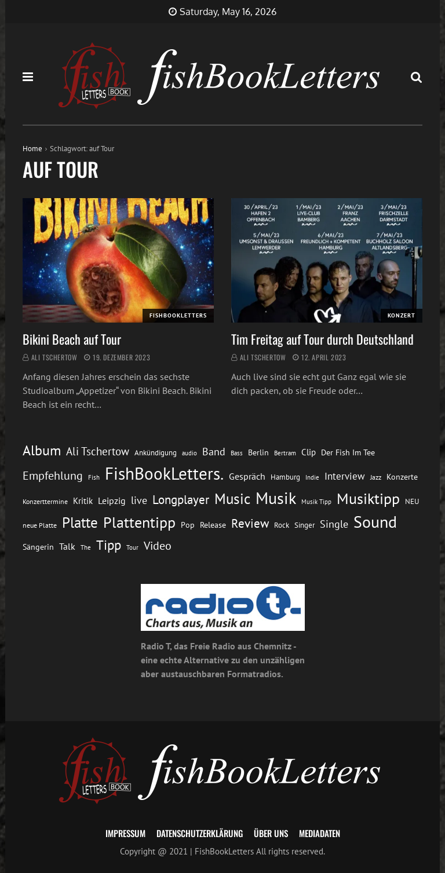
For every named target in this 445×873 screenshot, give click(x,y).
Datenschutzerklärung (199, 833)
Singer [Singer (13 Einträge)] (304, 525)
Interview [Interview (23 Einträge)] (344, 476)
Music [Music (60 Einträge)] (232, 499)
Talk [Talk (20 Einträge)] (67, 546)
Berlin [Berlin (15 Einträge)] (258, 452)
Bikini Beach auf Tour (72, 339)
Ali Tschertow (54, 357)
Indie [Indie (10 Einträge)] (312, 477)
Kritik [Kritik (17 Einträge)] (83, 500)
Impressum (125, 833)
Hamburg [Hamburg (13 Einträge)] (285, 477)
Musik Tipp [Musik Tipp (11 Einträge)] (316, 501)
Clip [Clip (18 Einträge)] (308, 452)
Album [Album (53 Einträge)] (42, 450)
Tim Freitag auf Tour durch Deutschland (322, 339)
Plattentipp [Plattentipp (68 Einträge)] (139, 522)
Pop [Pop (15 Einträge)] (188, 525)
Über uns (271, 833)
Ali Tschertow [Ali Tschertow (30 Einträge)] (97, 451)
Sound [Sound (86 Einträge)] (375, 522)
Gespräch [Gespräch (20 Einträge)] (247, 476)
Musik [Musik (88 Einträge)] (276, 498)
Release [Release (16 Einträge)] (213, 525)
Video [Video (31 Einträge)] (158, 545)
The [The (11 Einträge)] (86, 547)
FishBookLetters (178, 315)
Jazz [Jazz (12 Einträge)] (375, 477)
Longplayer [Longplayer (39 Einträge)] (180, 499)
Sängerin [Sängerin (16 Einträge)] (38, 547)
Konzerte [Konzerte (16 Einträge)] (402, 477)
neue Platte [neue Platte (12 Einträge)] (40, 525)
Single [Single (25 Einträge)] (334, 524)
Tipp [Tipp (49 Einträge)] (108, 544)
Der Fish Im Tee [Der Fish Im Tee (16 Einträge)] (348, 452)
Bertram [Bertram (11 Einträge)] (285, 452)
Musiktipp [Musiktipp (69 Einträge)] (368, 498)
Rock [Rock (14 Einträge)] (281, 525)
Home (32, 149)
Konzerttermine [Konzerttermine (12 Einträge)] (45, 501)
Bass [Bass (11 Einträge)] (237, 452)
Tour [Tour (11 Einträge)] (132, 547)
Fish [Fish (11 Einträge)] (94, 477)
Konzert (401, 315)
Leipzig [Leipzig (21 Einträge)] (112, 500)
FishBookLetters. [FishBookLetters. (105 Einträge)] (164, 473)
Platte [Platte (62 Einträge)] (80, 522)
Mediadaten (319, 833)
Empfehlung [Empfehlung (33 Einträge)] (53, 475)
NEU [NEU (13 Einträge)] (412, 501)
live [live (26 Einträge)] (139, 500)
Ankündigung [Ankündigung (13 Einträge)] (155, 453)
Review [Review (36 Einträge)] (250, 523)
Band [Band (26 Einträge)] (213, 451)
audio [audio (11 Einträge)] (189, 452)
